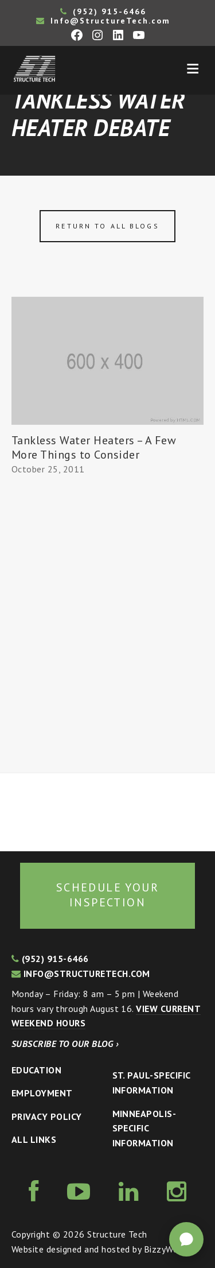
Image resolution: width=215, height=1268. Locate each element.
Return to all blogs (107, 226)
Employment (42, 1093)
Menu (193, 69)
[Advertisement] (107, 624)
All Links (33, 1139)
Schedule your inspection (107, 895)
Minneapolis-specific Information (144, 1128)
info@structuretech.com (80, 973)
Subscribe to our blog (65, 1043)
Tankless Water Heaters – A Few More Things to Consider (93, 447)
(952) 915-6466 (103, 11)
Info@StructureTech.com (103, 20)
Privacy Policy (46, 1116)
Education (36, 1070)
